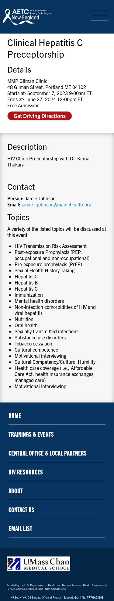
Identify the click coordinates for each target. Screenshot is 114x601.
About (16, 490)
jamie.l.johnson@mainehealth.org (56, 204)
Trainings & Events (31, 434)
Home (15, 415)
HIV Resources (26, 471)
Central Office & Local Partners (48, 453)
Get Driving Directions (40, 115)
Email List (20, 528)
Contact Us (21, 509)
